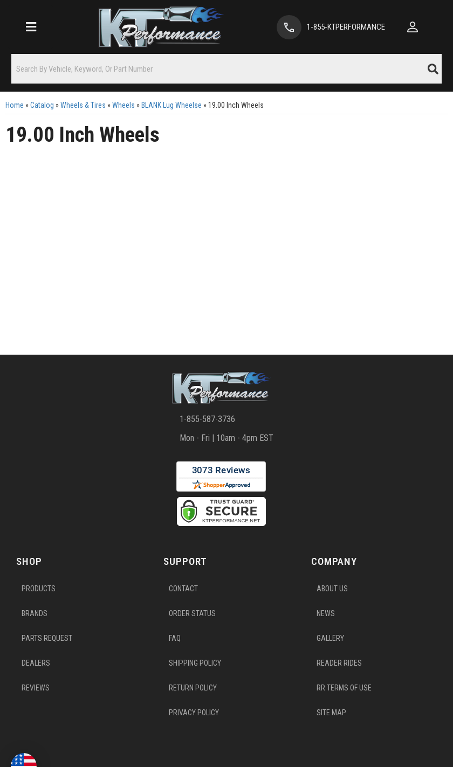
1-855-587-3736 (207, 425)
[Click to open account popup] (419, 27)
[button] (226, 69)
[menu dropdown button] (28, 27)
